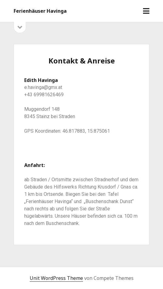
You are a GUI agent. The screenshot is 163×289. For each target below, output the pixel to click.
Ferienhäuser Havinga (40, 11)
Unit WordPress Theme (56, 278)
